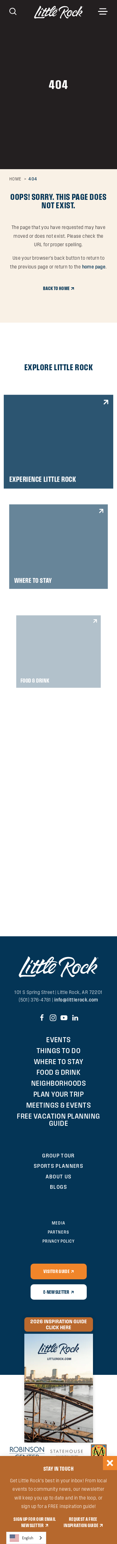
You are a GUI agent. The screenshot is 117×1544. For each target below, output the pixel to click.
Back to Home (56, 288)
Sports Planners (58, 1166)
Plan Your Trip (58, 1094)
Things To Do (59, 1050)
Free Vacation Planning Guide (58, 1119)
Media (58, 1223)
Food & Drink (59, 1072)
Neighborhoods (58, 1083)
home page (94, 266)
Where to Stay (58, 1061)
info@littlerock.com (76, 999)
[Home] (58, 12)
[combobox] (26, 1538)
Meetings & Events (58, 1105)
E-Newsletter (56, 1291)
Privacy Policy (58, 1241)
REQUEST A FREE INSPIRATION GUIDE (81, 1521)
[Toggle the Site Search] (13, 11)
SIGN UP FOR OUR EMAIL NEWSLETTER (34, 1521)
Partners (58, 1232)
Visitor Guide (56, 1271)
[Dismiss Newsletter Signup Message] (110, 1463)
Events (58, 1039)
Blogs (58, 1187)
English (21, 1538)
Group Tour (58, 1155)
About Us (59, 1176)
